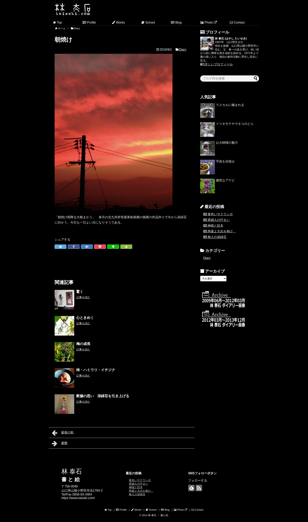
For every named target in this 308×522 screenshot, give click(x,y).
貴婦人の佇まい (219, 220)
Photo (208, 22)
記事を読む (83, 297)
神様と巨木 (215, 225)
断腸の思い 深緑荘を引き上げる (102, 396)
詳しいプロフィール (216, 64)
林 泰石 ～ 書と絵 (158, 515)
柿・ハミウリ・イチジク (95, 370)
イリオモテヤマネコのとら (235, 123)
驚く (79, 292)
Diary (182, 49)
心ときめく (85, 318)
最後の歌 (63, 433)
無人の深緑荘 (217, 237)
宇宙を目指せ (225, 161)
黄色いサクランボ (220, 214)
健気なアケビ (225, 180)
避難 (59, 443)
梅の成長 (83, 344)
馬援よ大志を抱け (222, 231)
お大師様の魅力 (227, 142)
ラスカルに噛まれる (230, 105)
